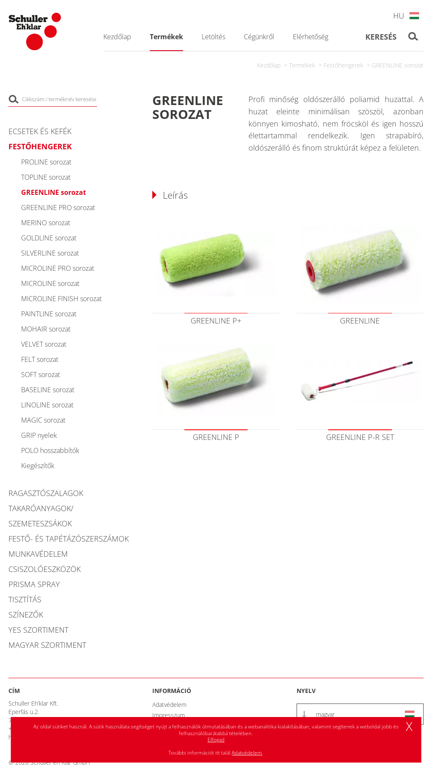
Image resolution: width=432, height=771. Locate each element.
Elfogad (216, 739)
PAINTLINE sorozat (48, 313)
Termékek (302, 65)
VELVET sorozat (43, 344)
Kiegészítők (37, 465)
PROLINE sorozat (46, 162)
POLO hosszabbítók (50, 450)
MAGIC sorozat (43, 420)
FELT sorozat (39, 359)
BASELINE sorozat (47, 389)
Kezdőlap (269, 65)
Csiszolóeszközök (44, 569)
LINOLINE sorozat (47, 405)
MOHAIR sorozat (45, 329)
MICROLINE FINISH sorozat (61, 298)
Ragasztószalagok (45, 493)
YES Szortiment (38, 630)
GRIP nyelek (39, 435)
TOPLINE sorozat (45, 177)
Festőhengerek (343, 65)
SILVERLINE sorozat (50, 253)
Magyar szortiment (47, 645)
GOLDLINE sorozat (48, 238)
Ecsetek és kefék (39, 131)
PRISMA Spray (34, 584)
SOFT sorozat (40, 374)
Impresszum (168, 715)
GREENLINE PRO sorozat (58, 207)
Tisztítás (24, 599)
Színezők (25, 614)
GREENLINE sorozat (398, 65)
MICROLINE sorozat (50, 283)
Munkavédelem (38, 554)
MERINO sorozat (45, 222)
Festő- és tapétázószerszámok (68, 539)
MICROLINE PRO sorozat (57, 268)
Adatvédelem (169, 705)
